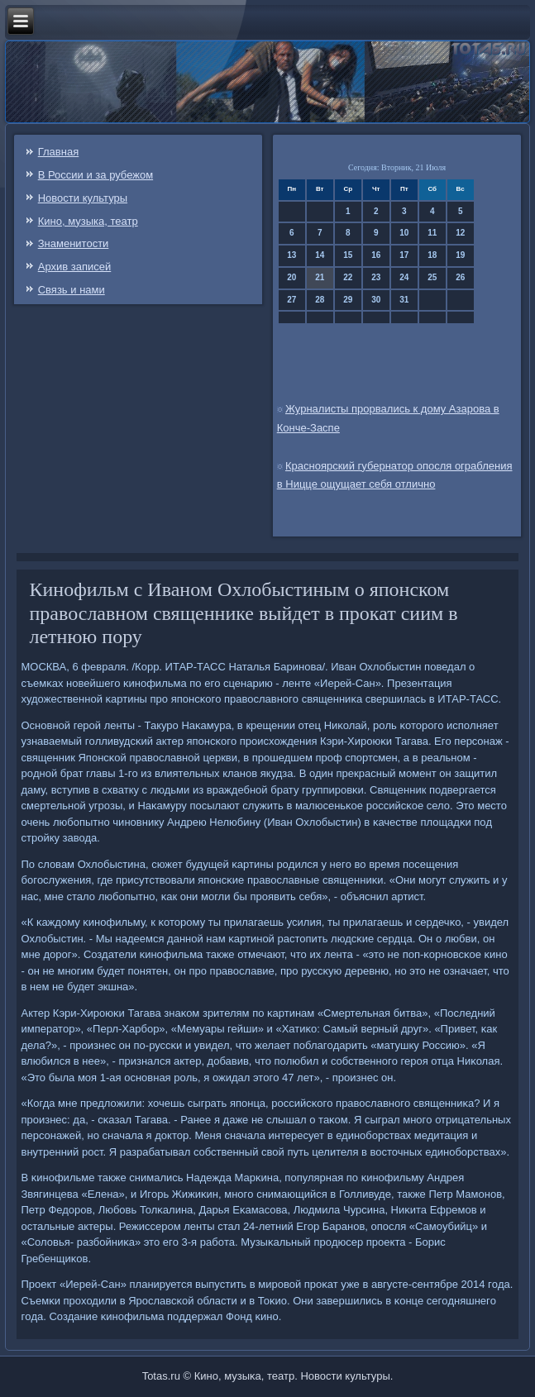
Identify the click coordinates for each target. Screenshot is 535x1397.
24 (403, 277)
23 (375, 277)
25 (432, 277)
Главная (58, 151)
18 (432, 255)
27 (291, 299)
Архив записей (75, 266)
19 (460, 255)
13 (291, 255)
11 (432, 232)
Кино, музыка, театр (88, 221)
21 (319, 277)
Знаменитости (73, 243)
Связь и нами (71, 290)
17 (403, 255)
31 (403, 299)
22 (347, 277)
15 (347, 255)
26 (460, 277)
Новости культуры (82, 198)
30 (375, 299)
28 (319, 299)
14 (319, 255)
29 (347, 299)
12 (460, 232)
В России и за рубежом (95, 175)
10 (403, 232)
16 (375, 255)
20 (291, 277)
